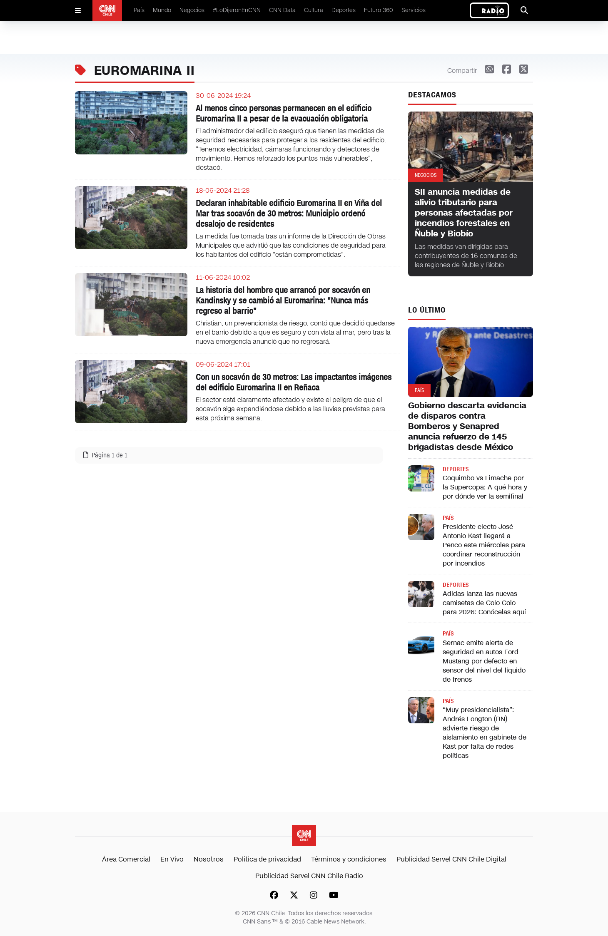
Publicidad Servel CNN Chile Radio (309, 876)
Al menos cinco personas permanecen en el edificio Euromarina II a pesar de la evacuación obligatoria (283, 113)
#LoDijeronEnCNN (237, 10)
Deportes (343, 10)
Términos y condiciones (348, 859)
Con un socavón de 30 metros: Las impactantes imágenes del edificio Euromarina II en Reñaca (293, 382)
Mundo (162, 10)
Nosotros (209, 859)
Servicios (413, 10)
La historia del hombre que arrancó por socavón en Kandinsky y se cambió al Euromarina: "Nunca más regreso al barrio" (283, 300)
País (139, 10)
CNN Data (282, 10)
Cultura (313, 10)
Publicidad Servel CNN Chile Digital (451, 859)
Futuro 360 (378, 10)
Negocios (191, 10)
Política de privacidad (267, 859)
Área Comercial (126, 859)
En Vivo (172, 859)
